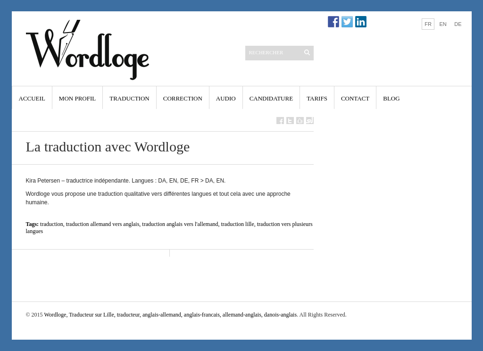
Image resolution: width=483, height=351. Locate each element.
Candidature (271, 98)
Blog (391, 98)
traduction (51, 224)
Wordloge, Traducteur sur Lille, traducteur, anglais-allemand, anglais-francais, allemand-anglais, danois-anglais (170, 314)
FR (428, 24)
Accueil (32, 98)
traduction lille (237, 224)
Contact (355, 98)
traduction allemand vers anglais (103, 224)
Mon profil (77, 98)
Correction (182, 98)
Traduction (129, 98)
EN (442, 24)
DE (457, 24)
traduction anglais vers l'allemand (180, 224)
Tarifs (317, 98)
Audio (226, 98)
